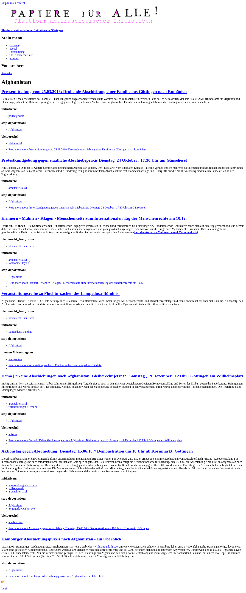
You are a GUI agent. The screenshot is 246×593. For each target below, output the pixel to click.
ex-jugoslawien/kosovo (22, 508)
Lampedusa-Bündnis (20, 331)
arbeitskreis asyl (18, 187)
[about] (13, 48)
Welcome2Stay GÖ (19, 262)
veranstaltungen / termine (23, 406)
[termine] (14, 58)
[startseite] (15, 45)
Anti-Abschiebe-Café (21, 54)
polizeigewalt (16, 115)
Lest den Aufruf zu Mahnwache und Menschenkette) (166, 232)
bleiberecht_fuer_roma (21, 246)
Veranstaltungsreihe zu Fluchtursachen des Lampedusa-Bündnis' (60, 293)
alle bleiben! (16, 522)
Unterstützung (17, 51)
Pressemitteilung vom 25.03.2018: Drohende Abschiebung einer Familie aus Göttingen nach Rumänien (94, 91)
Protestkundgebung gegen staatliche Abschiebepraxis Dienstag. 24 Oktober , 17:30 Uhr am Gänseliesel (94, 160)
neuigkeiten (15, 359)
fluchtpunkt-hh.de (107, 546)
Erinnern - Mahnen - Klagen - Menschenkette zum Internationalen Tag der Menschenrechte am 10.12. (94, 218)
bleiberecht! (15, 143)
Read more (77, 149)
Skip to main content (13, 2)
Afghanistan (15, 129)
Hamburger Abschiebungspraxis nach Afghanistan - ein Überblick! (62, 539)
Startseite (6, 73)
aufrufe (13, 434)
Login (4, 588)
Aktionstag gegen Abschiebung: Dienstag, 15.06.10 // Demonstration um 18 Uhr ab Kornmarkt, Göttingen (97, 451)
